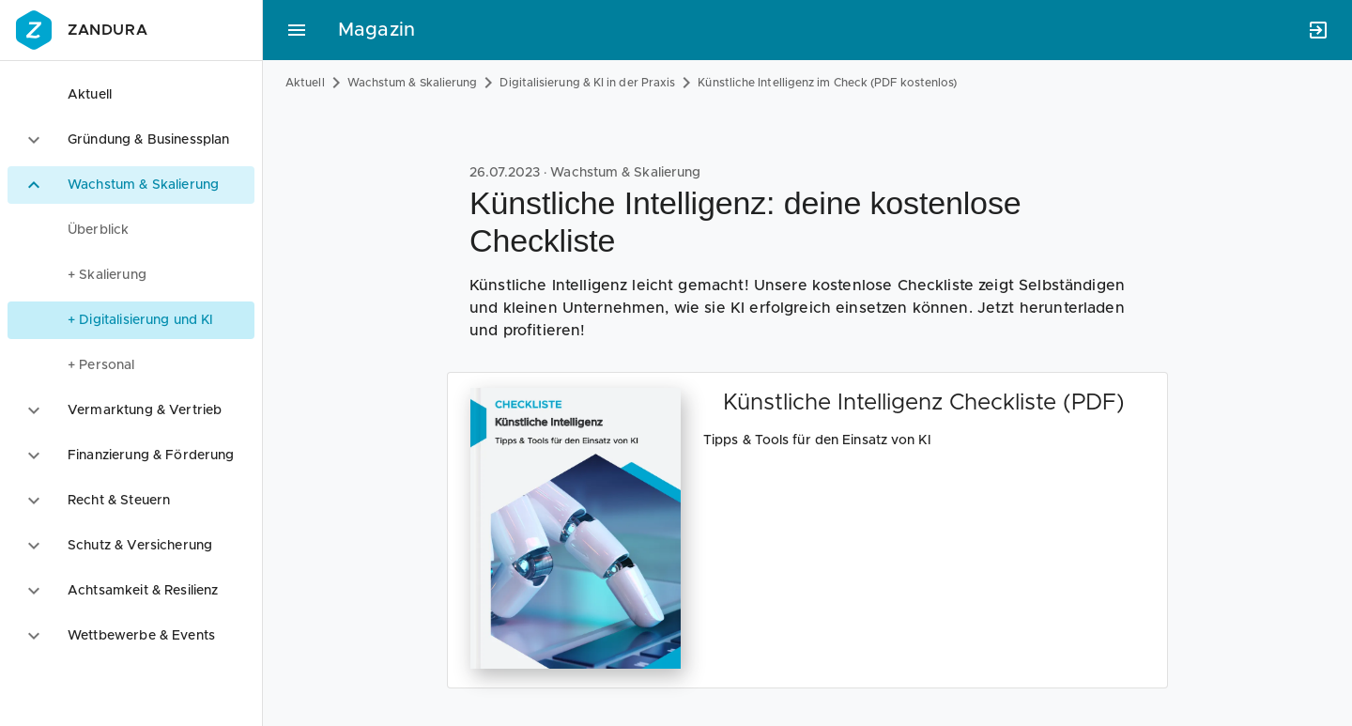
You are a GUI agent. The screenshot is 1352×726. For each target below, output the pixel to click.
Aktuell (305, 82)
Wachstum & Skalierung (412, 82)
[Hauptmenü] (296, 30)
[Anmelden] (1318, 30)
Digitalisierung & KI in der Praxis (587, 82)
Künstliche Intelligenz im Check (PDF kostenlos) (827, 82)
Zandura (79, 30)
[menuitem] (131, 230)
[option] (131, 95)
